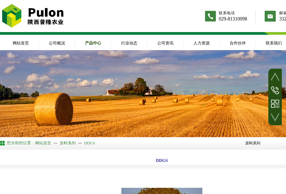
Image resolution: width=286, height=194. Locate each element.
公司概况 (57, 43)
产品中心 (93, 43)
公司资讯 (165, 43)
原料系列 (68, 143)
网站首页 (21, 43)
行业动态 (129, 43)
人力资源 (201, 43)
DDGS (89, 143)
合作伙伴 (238, 43)
